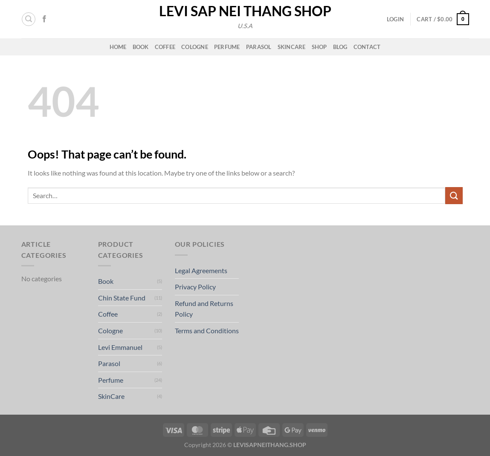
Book (141, 46)
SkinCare (111, 396)
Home (118, 46)
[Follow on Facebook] (44, 19)
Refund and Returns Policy (204, 308)
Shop (319, 46)
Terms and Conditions (207, 330)
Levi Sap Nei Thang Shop (245, 11)
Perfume (227, 46)
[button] (28, 19)
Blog (340, 46)
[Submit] (453, 195)
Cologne (194, 46)
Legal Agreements (201, 270)
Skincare (292, 46)
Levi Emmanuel (120, 347)
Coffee (165, 46)
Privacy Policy (195, 287)
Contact (367, 46)
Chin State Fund (121, 298)
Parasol (259, 46)
